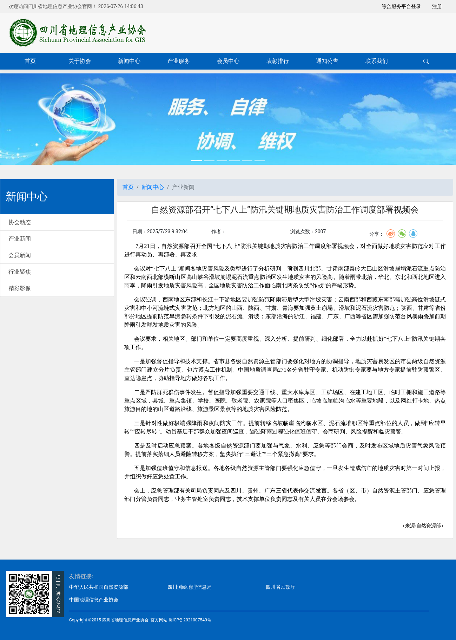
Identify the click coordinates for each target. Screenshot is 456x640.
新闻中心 (129, 61)
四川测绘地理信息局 (189, 587)
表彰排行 (277, 61)
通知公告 (327, 61)
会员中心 (228, 61)
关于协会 (79, 61)
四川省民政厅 (280, 587)
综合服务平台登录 (401, 6)
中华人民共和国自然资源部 (98, 587)
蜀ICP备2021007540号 (189, 620)
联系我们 (376, 61)
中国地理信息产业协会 (93, 599)
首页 (30, 61)
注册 (437, 6)
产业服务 (178, 61)
